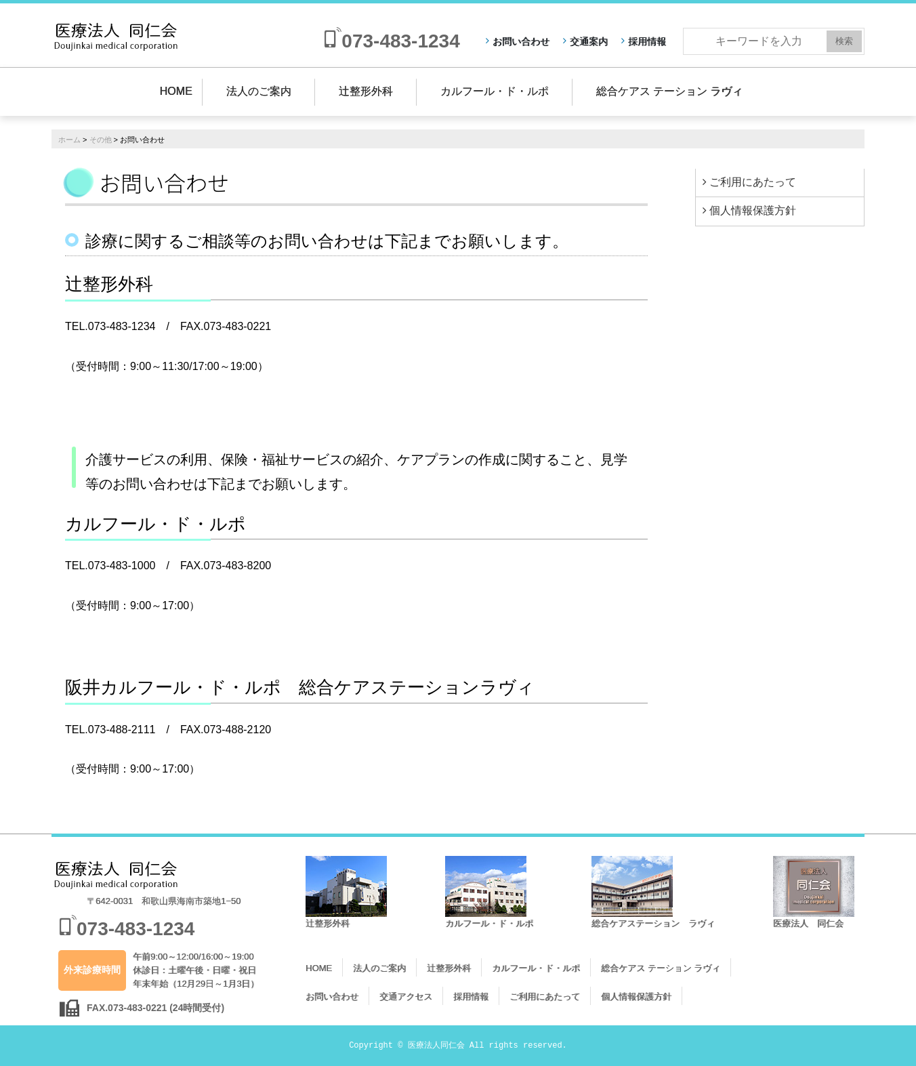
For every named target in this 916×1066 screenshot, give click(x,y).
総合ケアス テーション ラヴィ (669, 91)
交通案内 (589, 41)
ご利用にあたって (752, 182)
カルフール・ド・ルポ (494, 91)
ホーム (69, 140)
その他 (100, 140)
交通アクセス (405, 996)
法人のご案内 (258, 91)
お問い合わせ (521, 41)
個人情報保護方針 (752, 210)
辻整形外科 (366, 91)
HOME (176, 91)
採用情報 (647, 41)
